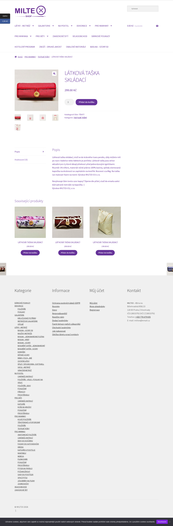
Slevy (54, 310)
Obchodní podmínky (61, 327)
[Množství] (69, 102)
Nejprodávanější (59, 313)
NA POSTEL (63, 25)
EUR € (6, 16)
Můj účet (93, 303)
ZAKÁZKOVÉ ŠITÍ (60, 36)
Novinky (56, 306)
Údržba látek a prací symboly (65, 334)
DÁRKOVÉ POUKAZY (101, 36)
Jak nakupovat (59, 331)
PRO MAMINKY (101, 25)
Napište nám (58, 317)
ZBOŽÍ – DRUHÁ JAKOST (50, 46)
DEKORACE (82, 25)
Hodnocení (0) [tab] (21, 159)
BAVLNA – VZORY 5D (99, 46)
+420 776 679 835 (143, 317)
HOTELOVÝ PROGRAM (25, 46)
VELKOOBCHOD (80, 36)
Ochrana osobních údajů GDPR (66, 303)
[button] (54, 73)
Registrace (95, 310)
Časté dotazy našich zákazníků (66, 324)
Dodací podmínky (60, 320)
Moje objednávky (97, 306)
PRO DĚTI (40, 36)
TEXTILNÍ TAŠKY (44, 57)
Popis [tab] (17, 151)
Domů (20, 57)
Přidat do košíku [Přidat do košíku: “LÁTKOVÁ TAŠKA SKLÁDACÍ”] (30, 252)
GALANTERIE (44, 25)
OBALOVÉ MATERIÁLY (76, 46)
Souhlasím (162, 522)
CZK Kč (6, 21)
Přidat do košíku (86, 102)
